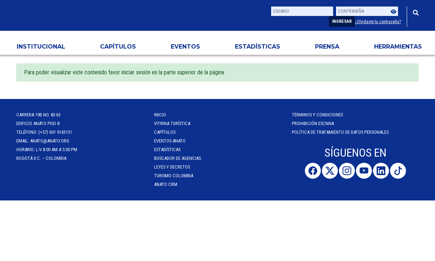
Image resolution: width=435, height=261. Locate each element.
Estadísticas (257, 46)
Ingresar (342, 21)
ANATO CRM (165, 184)
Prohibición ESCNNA (313, 123)
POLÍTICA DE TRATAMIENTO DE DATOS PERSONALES (340, 132)
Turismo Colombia (173, 175)
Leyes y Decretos (172, 167)
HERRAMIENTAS (398, 46)
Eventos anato (170, 141)
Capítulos (118, 46)
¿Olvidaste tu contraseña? (378, 21)
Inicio (160, 114)
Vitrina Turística (172, 123)
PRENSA (327, 46)
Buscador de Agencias (177, 158)
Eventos (185, 46)
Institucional (41, 46)
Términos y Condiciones (317, 114)
